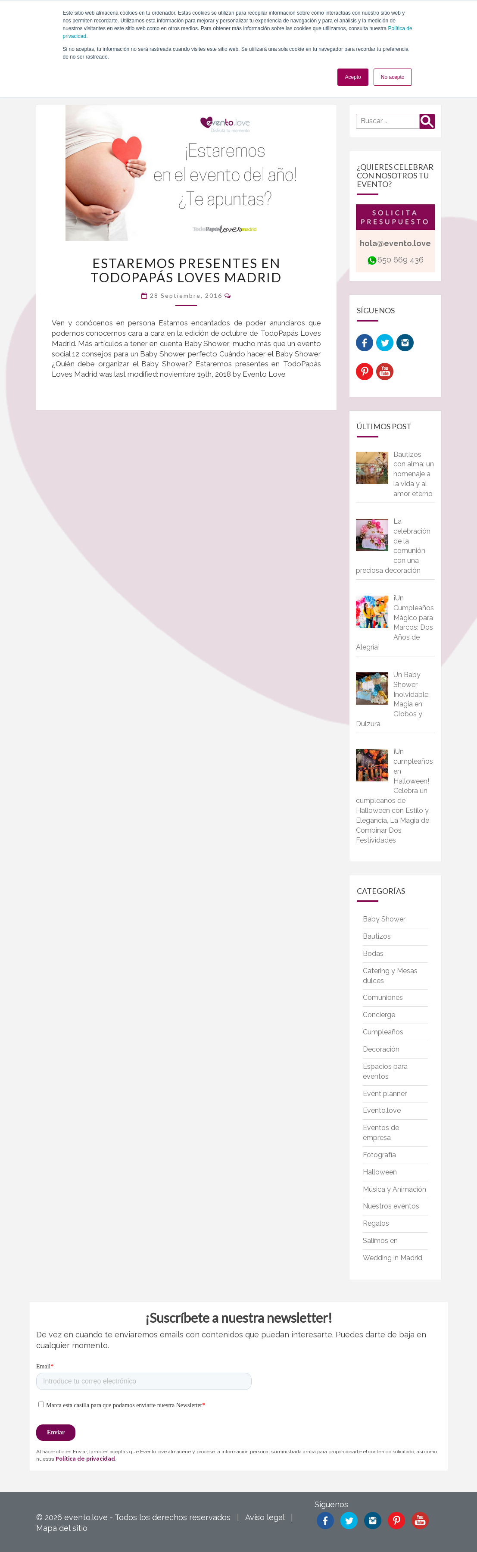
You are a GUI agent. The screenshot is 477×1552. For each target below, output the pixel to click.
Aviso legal (264, 1517)
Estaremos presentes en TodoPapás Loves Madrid (186, 270)
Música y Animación (394, 1189)
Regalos (376, 1223)
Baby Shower (384, 919)
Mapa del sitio (61, 1528)
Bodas (373, 953)
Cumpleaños (383, 1032)
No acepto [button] (393, 77)
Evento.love (382, 1110)
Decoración (381, 1049)
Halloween (380, 1172)
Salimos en (380, 1241)
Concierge (379, 1015)
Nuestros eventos (391, 1206)
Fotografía (379, 1155)
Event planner (385, 1094)
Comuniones (383, 997)
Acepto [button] (353, 77)
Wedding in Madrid (392, 1258)
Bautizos (377, 936)
